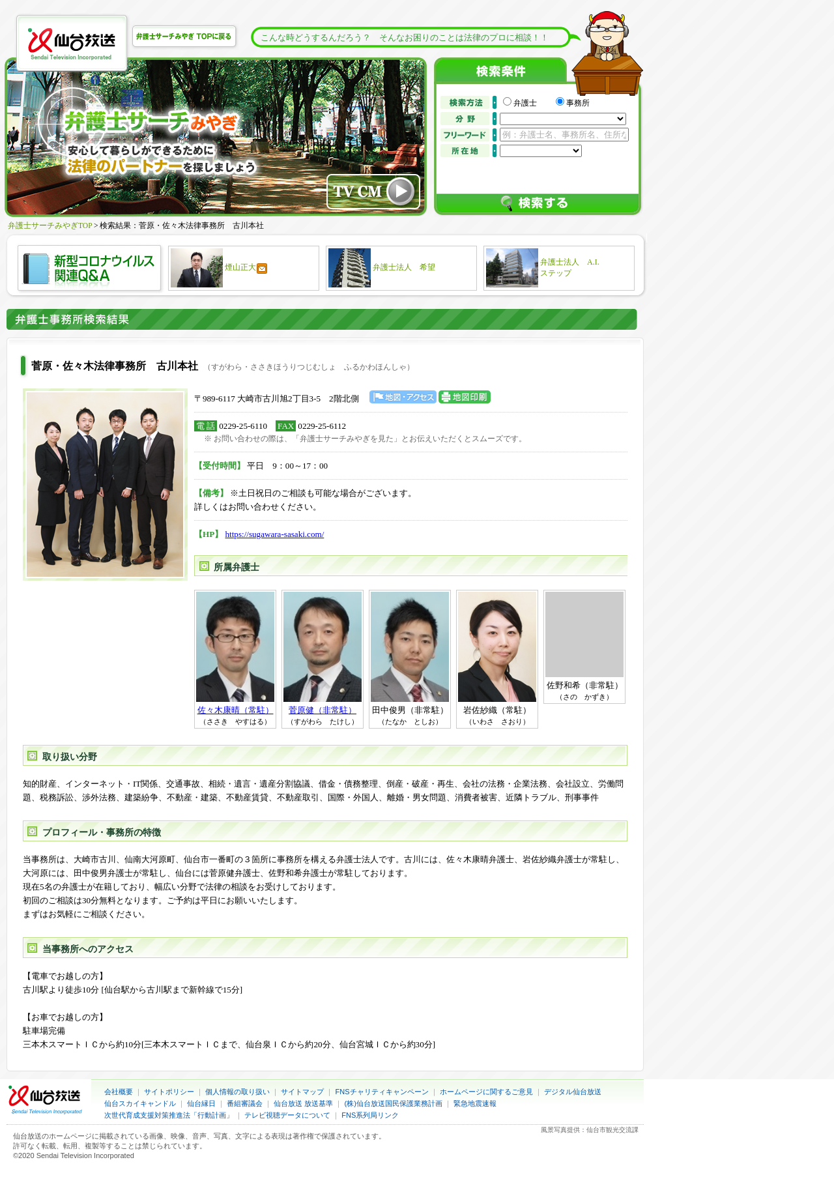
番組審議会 (245, 1103)
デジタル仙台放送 (572, 1092)
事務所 (578, 103)
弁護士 (533, 103)
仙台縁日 (201, 1103)
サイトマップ (302, 1092)
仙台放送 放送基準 (303, 1103)
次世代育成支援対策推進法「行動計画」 (168, 1115)
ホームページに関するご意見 (486, 1092)
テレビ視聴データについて (287, 1115)
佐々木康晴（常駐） (235, 710)
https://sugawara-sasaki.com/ (274, 534)
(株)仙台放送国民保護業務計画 (393, 1103)
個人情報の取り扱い (237, 1092)
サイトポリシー (169, 1092)
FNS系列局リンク (370, 1115)
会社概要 (118, 1092)
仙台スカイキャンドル (140, 1103)
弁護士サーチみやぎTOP (50, 225)
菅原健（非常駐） (322, 710)
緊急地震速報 (474, 1103)
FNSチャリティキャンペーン (382, 1092)
